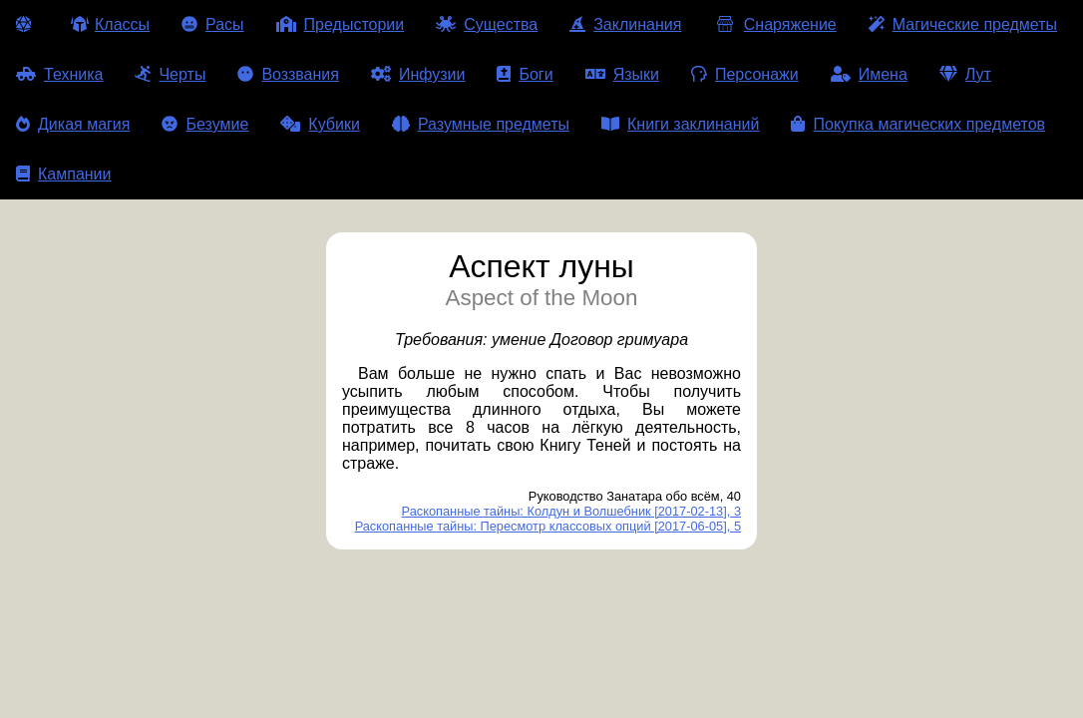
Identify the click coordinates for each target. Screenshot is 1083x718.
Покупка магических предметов (918, 124)
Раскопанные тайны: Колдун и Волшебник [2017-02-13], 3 (571, 511)
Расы (212, 24)
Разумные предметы (480, 124)
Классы (110, 24)
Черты (170, 74)
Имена (869, 74)
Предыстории (340, 24)
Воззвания (288, 74)
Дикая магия (73, 124)
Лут (965, 74)
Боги (524, 74)
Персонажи (745, 74)
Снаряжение (774, 24)
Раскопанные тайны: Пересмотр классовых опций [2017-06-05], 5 (548, 526)
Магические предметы (963, 24)
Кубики (320, 124)
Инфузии (418, 74)
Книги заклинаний (680, 124)
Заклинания (625, 24)
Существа (487, 24)
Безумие (205, 124)
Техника (59, 74)
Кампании (64, 174)
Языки (622, 74)
